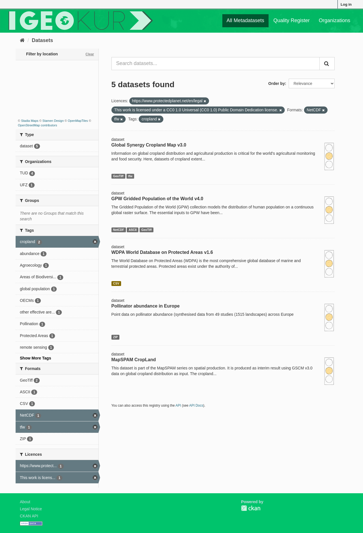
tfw (130, 176)
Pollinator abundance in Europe (145, 306)
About (25, 501)
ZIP (115, 337)
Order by (276, 83)
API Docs (196, 405)
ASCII (133, 229)
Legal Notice (31, 509)
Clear (89, 54)
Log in (346, 4)
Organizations (334, 20)
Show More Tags (35, 358)
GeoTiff (118, 176)
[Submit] (327, 63)
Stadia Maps (29, 120)
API (178, 405)
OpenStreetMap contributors (37, 125)
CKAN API (29, 516)
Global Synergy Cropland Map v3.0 (148, 145)
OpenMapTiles (78, 120)
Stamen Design (53, 120)
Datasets (42, 40)
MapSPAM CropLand (133, 359)
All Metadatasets (245, 20)
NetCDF (118, 229)
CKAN (250, 508)
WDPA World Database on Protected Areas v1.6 (162, 252)
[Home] (22, 40)
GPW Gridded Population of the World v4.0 (157, 198)
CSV (116, 283)
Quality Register (291, 20)
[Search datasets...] (215, 63)
